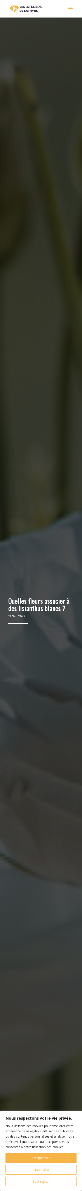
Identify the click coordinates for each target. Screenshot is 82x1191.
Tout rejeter (41, 1181)
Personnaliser (41, 1170)
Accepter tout (41, 1158)
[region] (41, 1151)
